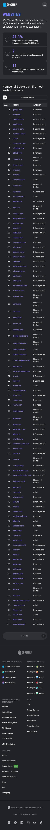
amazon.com (18, 129)
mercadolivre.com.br (21, 600)
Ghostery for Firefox (35, 672)
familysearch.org (20, 516)
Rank (7, 105)
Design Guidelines (33, 726)
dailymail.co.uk (19, 481)
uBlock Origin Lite (8, 744)
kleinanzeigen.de (19, 354)
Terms (15, 814)
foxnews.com (18, 411)
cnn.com (16, 459)
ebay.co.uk (17, 317)
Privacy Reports (10, 766)
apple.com (17, 564)
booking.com (18, 330)
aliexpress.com (19, 218)
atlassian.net (18, 497)
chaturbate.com (19, 349)
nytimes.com (18, 296)
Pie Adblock (6, 728)
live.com (16, 311)
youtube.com (18, 119)
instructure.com (19, 390)
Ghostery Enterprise (9, 777)
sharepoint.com (19, 242)
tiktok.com (17, 276)
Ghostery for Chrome (35, 667)
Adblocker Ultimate (9, 717)
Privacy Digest (8, 683)
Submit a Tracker (33, 715)
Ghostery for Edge (34, 688)
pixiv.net (16, 502)
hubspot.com (18, 526)
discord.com (18, 620)
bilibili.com (17, 233)
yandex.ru (17, 535)
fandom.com (18, 223)
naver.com (17, 304)
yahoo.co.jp (17, 159)
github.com (17, 153)
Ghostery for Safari (35, 677)
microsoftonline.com (21, 371)
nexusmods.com (19, 266)
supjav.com (17, 511)
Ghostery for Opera (35, 683)
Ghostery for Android (35, 693)
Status (4, 755)
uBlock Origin (7, 739)
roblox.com (17, 247)
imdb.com (17, 262)
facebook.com (19, 134)
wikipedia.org (18, 148)
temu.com (17, 281)
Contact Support (33, 710)
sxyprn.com (17, 615)
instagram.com (19, 143)
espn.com (17, 425)
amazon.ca (17, 366)
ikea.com (16, 596)
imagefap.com (19, 605)
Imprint (34, 814)
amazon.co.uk (19, 257)
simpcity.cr (17, 395)
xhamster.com (19, 179)
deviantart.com (19, 429)
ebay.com (17, 192)
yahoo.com (17, 186)
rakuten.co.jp (18, 466)
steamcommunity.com (22, 475)
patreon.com (18, 583)
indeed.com (17, 400)
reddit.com (17, 124)
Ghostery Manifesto (9, 761)
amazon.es (17, 559)
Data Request (31, 721)
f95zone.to (17, 610)
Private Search (8, 672)
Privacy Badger (7, 733)
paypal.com (17, 448)
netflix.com (17, 569)
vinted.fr (16, 550)
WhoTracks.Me (9, 677)
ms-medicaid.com (20, 285)
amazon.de (17, 201)
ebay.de (16, 507)
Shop (4, 782)
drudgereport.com (20, 336)
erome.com (17, 531)
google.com (17, 110)
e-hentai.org (18, 439)
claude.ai (16, 453)
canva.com (17, 405)
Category (37, 105)
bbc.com (16, 589)
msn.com (16, 207)
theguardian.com (20, 343)
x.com (15, 138)
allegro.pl (16, 434)
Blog (3, 787)
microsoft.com (19, 271)
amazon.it (17, 487)
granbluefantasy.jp (20, 470)
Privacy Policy (25, 814)
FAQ (28, 705)
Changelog (6, 793)
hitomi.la (16, 521)
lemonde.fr (17, 418)
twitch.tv (16, 175)
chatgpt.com (18, 214)
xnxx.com (17, 492)
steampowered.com (21, 444)
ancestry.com (18, 578)
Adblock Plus (7, 712)
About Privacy (32, 731)
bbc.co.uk (17, 324)
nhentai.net (17, 540)
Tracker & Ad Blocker (11, 667)
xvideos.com (18, 238)
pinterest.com (18, 290)
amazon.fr (17, 228)
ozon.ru (16, 376)
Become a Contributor (10, 771)
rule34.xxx (17, 386)
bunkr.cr (16, 555)
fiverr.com (17, 114)
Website (16, 105)
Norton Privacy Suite (9, 723)
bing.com (16, 170)
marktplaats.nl (19, 624)
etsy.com (16, 381)
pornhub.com (18, 197)
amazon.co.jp (18, 252)
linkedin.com (18, 165)
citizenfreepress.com (21, 360)
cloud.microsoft (19, 545)
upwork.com (18, 574)
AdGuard (5, 707)
